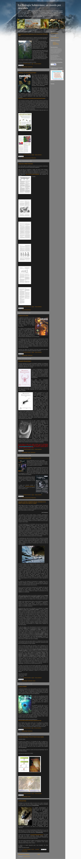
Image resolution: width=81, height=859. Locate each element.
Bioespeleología (24, 66)
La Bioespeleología (22, 800)
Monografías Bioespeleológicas (24, 361)
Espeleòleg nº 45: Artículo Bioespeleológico (27, 72)
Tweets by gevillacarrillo (55, 37)
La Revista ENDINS (22, 686)
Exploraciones (30, 66)
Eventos (29, 796)
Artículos (23, 157)
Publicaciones (33, 157)
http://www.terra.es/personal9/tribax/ (32, 174)
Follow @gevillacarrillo (54, 33)
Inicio (39, 854)
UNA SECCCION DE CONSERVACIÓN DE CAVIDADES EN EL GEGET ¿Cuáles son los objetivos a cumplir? (32, 502)
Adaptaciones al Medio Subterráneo (25, 163)
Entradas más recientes (23, 854)
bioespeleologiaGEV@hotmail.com (36, 834)
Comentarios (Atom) (26, 856)
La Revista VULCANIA (23, 315)
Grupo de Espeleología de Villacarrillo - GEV (56, 43)
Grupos (29, 452)
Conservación (30, 680)
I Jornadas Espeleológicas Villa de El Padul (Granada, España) (31, 736)
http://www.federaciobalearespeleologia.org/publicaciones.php (29, 720)
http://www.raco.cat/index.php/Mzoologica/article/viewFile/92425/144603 (31, 98)
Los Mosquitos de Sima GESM (24, 458)
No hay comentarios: (37, 63)
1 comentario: (37, 849)
